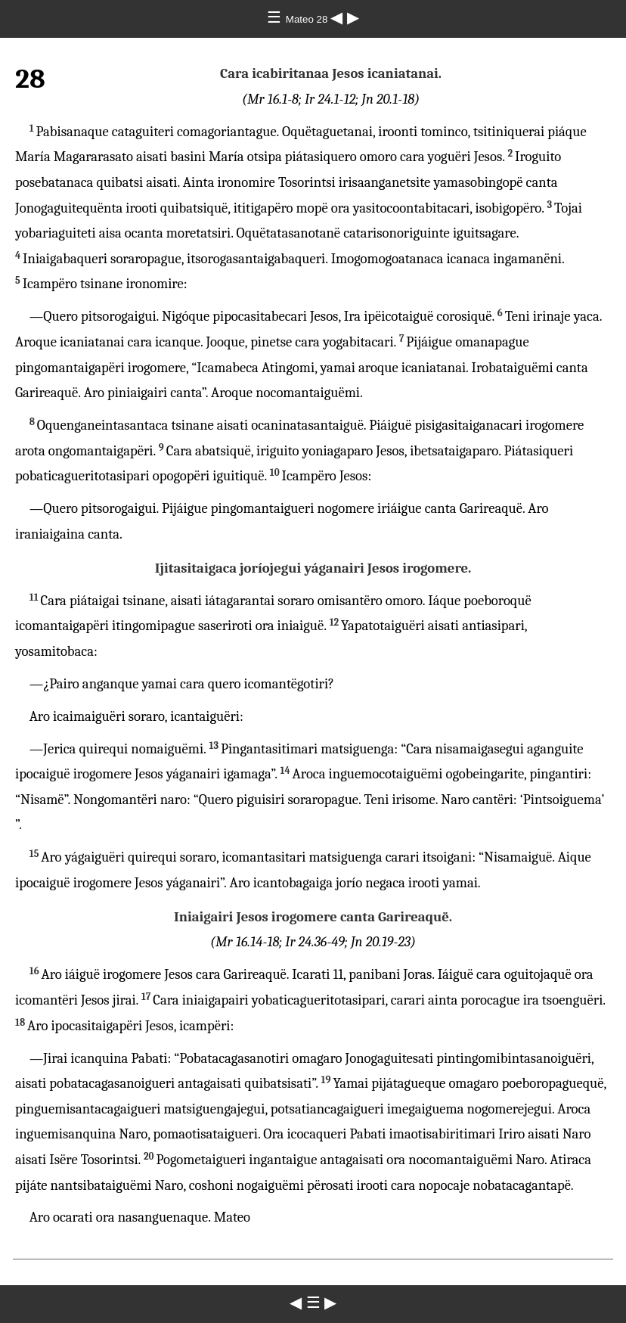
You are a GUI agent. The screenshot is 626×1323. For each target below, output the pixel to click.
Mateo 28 (308, 19)
